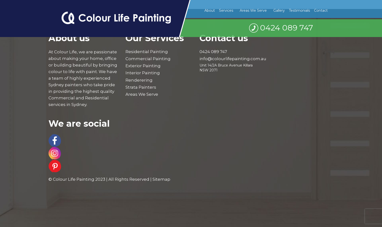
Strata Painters (140, 87)
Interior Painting (142, 72)
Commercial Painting (148, 58)
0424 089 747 (286, 27)
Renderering (139, 80)
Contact (321, 10)
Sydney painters (65, 84)
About (209, 10)
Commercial (61, 97)
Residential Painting (146, 51)
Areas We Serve (253, 10)
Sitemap (161, 179)
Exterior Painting (143, 65)
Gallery (279, 10)
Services (226, 10)
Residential (97, 97)
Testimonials (299, 10)
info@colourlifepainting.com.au (233, 58)
